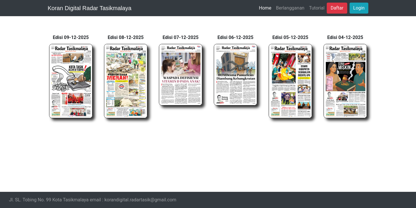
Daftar (336, 8)
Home (265, 8)
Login (359, 8)
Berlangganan (290, 8)
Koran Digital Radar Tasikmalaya (89, 8)
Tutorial (317, 8)
